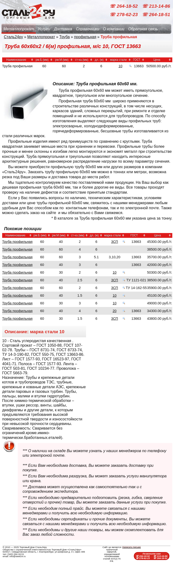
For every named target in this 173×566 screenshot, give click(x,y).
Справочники (87, 29)
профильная (85, 37)
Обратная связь (143, 29)
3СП (114, 242)
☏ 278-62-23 (124, 14)
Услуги (44, 29)
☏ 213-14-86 (156, 6)
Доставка (63, 29)
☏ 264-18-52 (124, 6)
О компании (113, 29)
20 (115, 311)
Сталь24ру (13, 37)
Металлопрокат (18, 29)
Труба (64, 37)
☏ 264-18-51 (156, 14)
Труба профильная (17, 242)
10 (120, 66)
